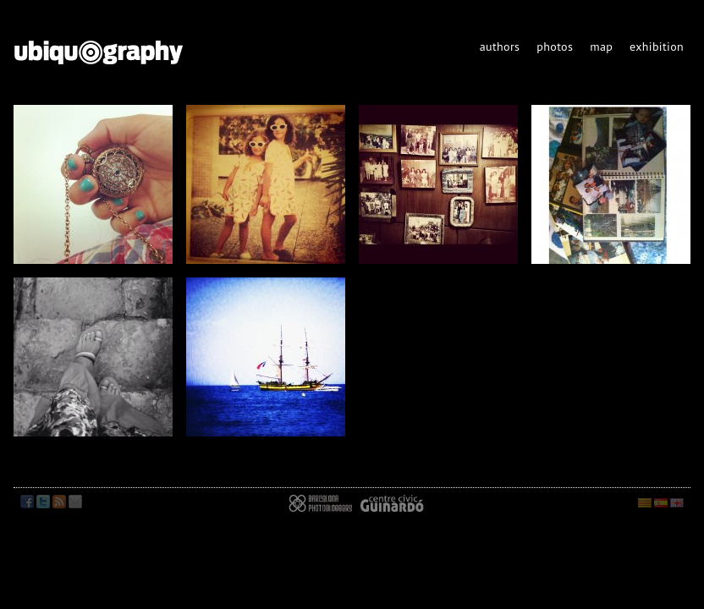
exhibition (657, 46)
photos (554, 46)
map (601, 46)
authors (500, 46)
